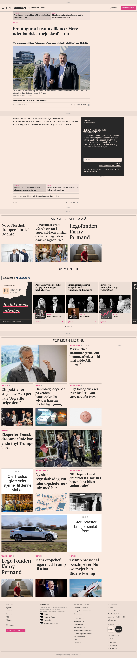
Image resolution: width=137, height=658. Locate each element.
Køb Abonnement (128, 8)
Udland (4, 430)
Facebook (112, 645)
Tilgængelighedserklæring (83, 634)
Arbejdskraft (27, 196)
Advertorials (112, 620)
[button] (7, 8)
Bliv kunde (77, 643)
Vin (16, 471)
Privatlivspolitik (79, 627)
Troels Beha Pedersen (38, 101)
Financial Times (47, 617)
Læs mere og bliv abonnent (56, 611)
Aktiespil (9, 620)
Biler (84, 517)
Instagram (112, 642)
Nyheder (9, 608)
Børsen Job (78, 614)
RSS (7, 617)
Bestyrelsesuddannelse (82, 611)
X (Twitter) (112, 649)
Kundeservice (79, 621)
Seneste (9, 614)
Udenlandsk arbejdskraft (41, 196)
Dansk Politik (54, 196)
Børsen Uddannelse (81, 608)
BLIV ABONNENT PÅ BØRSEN (15, 630)
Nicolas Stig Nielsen (20, 101)
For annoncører (79, 637)
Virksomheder (75, 345)
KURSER (43, 8)
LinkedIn (112, 639)
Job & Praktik (112, 611)
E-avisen (12, 625)
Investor (4, 385)
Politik (16, 23)
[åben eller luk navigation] (3, 8)
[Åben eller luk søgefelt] (10, 8)
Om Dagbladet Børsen (115, 614)
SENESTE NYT (33, 8)
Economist (45, 620)
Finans (37, 385)
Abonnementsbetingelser (83, 631)
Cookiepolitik (78, 624)
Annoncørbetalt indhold (116, 617)
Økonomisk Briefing (49, 623)
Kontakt (110, 608)
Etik (75, 640)
